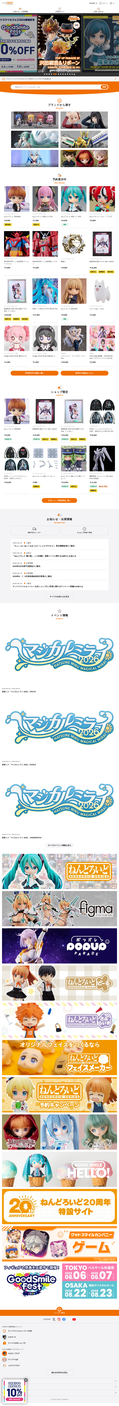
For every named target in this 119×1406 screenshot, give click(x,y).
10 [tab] (67, 74)
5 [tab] (55, 74)
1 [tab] (44, 74)
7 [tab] (60, 74)
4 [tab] (51, 74)
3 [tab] (49, 74)
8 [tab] (63, 74)
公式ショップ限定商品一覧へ (59, 503)
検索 (104, 87)
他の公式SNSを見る (59, 1375)
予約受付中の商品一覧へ (34, 375)
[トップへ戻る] (59, 1313)
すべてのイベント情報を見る (59, 848)
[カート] (97, 3)
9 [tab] (65, 74)
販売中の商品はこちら (84, 375)
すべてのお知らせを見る (59, 599)
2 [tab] (46, 74)
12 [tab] (72, 74)
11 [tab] (69, 74)
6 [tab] (58, 74)
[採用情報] (89, 3)
